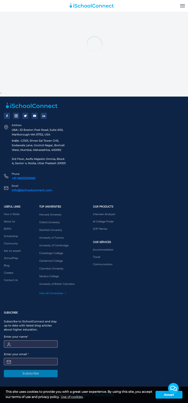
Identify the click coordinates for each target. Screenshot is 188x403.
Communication (103, 264)
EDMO (7, 229)
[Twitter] (25, 116)
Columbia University (51, 268)
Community (11, 243)
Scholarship (11, 236)
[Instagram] (16, 116)
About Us (9, 221)
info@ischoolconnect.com (32, 190)
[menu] (182, 6)
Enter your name (16, 336)
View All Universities (52, 293)
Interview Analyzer (104, 214)
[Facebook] (7, 116)
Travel (96, 257)
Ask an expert (12, 251)
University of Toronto (51, 237)
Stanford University (50, 230)
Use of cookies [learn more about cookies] (72, 397)
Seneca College (49, 276)
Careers (8, 273)
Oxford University (49, 222)
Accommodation (103, 249)
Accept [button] (169, 394)
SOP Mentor (100, 229)
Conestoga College (51, 253)
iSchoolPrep (11, 258)
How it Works (12, 214)
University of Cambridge (54, 245)
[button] (173, 388)
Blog (6, 265)
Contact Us (11, 280)
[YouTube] (34, 116)
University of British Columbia (57, 284)
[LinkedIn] (44, 116)
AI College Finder (103, 221)
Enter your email (16, 354)
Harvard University (50, 214)
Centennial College (51, 261)
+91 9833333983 (23, 178)
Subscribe (30, 373)
